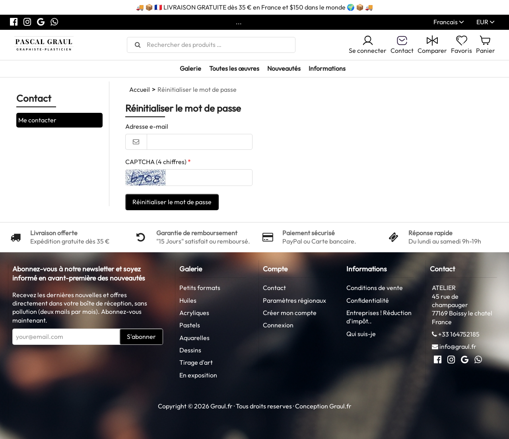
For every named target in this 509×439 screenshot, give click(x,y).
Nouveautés (284, 68)
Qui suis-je (361, 334)
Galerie (190, 68)
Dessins (190, 350)
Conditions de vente (374, 288)
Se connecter (368, 44)
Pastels (189, 325)
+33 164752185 (459, 334)
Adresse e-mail (146, 126)
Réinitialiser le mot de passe (172, 202)
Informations (327, 68)
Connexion (278, 325)
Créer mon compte (290, 313)
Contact (274, 288)
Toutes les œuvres (234, 68)
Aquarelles (194, 338)
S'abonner (141, 336)
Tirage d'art (196, 362)
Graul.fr (340, 406)
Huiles (187, 300)
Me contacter (37, 120)
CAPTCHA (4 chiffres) (156, 162)
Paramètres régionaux (294, 300)
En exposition (198, 375)
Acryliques (194, 313)
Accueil (139, 89)
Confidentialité (367, 300)
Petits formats (199, 288)
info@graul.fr (457, 346)
